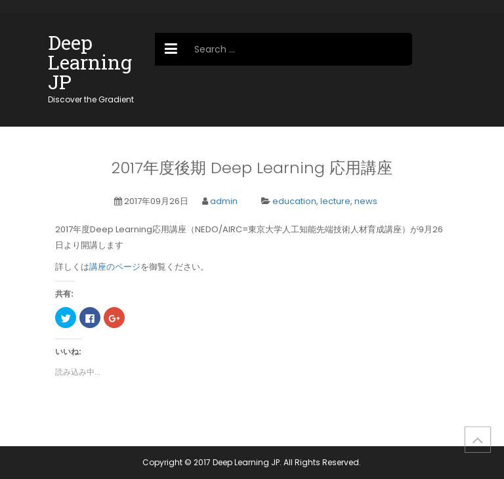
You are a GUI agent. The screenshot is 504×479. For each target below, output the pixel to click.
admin (224, 201)
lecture (335, 201)
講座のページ (114, 266)
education (294, 201)
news (365, 201)
